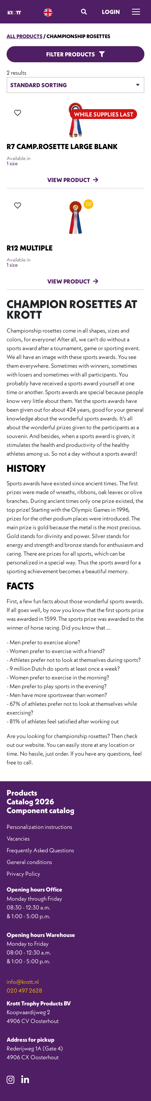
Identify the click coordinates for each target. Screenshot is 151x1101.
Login (111, 11)
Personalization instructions (39, 826)
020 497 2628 (24, 990)
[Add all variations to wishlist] (17, 112)
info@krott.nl (23, 981)
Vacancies (18, 838)
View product (68, 180)
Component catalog (40, 810)
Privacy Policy (23, 873)
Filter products (75, 54)
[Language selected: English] (48, 12)
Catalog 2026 (30, 802)
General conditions (29, 861)
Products (22, 793)
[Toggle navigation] (136, 11)
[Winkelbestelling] (75, 85)
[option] (118, 1095)
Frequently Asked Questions (40, 850)
